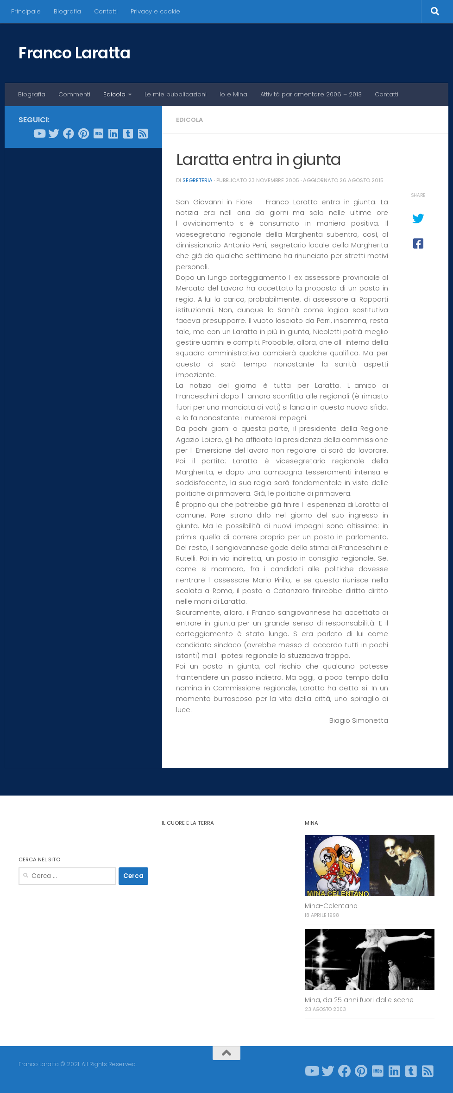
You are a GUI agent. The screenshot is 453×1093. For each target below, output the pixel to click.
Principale (26, 11)
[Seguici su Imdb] (98, 133)
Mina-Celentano (331, 906)
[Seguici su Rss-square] (142, 133)
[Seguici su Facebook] (68, 133)
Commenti (74, 94)
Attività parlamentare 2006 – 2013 (311, 94)
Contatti (106, 11)
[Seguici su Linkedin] (113, 133)
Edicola (114, 94)
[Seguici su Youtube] (38, 133)
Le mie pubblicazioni (176, 94)
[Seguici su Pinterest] (83, 133)
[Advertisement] (83, 215)
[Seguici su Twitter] (53, 133)
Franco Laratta (74, 53)
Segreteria (197, 180)
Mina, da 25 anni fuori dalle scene (359, 1000)
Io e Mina (233, 94)
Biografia (67, 11)
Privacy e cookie (155, 11)
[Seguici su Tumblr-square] (127, 133)
